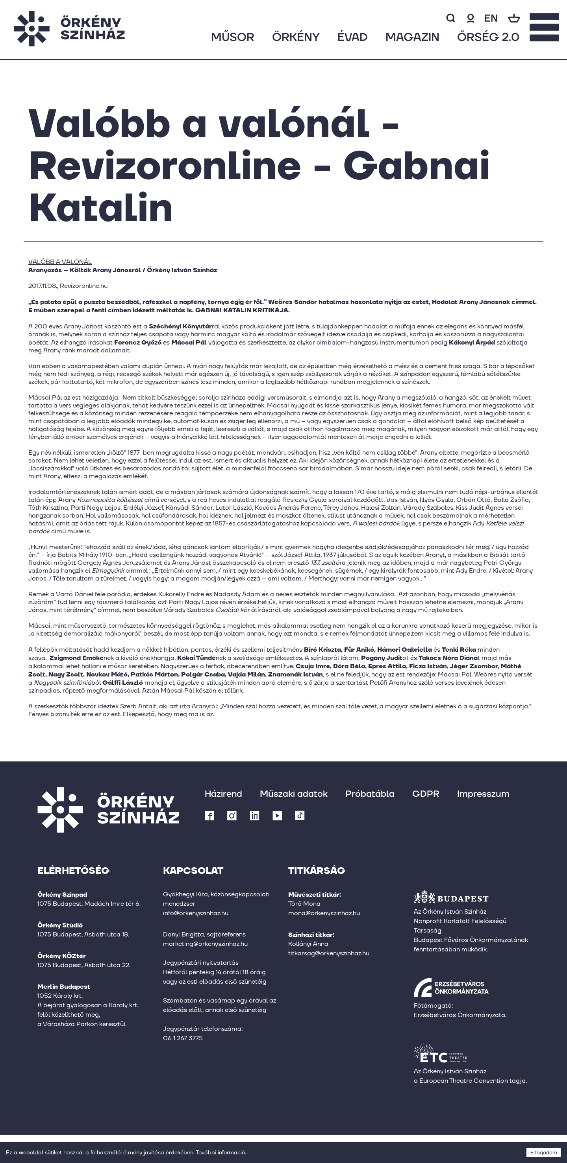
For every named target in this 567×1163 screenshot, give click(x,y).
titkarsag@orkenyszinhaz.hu (328, 953)
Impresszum (483, 793)
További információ (220, 1152)
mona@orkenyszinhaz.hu (324, 913)
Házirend (223, 793)
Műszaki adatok (294, 793)
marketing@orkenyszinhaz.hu (205, 944)
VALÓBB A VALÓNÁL (60, 262)
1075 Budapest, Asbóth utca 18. (83, 934)
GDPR (425, 793)
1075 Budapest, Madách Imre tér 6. (89, 903)
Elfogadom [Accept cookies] (543, 1152)
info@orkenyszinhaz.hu (195, 913)
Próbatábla (370, 793)
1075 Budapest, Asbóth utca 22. (83, 965)
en (491, 18)
